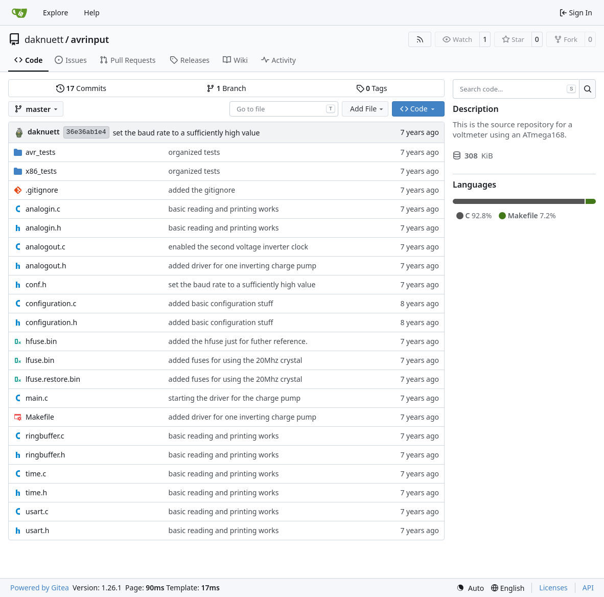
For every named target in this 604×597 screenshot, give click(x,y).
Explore (55, 12)
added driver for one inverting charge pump (243, 265)
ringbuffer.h (45, 455)
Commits (81, 88)
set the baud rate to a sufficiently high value (186, 132)
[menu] (470, 588)
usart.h (37, 530)
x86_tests (41, 171)
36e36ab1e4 (86, 132)
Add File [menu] (367, 108)
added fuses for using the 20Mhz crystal (236, 360)
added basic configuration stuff (221, 303)
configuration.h (51, 322)
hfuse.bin (41, 341)
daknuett (44, 39)
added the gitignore (202, 190)
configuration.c (51, 303)
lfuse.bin (40, 360)
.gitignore (42, 190)
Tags (371, 88)
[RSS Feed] (420, 39)
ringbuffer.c (45, 436)
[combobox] (283, 109)
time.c (36, 473)
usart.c (37, 511)
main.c (37, 398)
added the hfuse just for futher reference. (238, 341)
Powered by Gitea (39, 587)
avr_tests (40, 152)
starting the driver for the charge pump (235, 398)
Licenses (553, 587)
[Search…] (587, 89)
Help (92, 12)
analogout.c (45, 246)
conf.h (36, 284)
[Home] (19, 13)
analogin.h (43, 228)
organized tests (194, 152)
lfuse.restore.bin (53, 379)
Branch (226, 88)
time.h (36, 492)
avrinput (90, 39)
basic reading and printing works (224, 209)
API (588, 587)
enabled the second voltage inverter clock (238, 246)
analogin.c (43, 209)
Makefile (40, 417)
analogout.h (46, 265)
